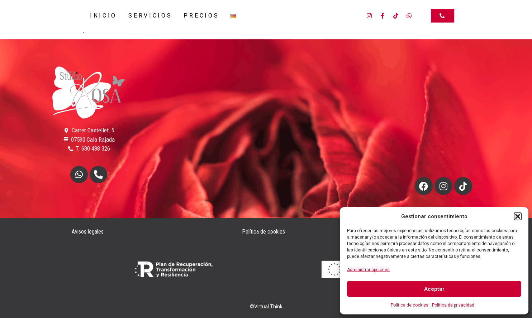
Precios (201, 15)
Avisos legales (88, 231)
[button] (517, 216)
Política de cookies (409, 305)
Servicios (150, 15)
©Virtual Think (266, 306)
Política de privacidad (453, 305)
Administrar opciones (368, 269)
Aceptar (434, 289)
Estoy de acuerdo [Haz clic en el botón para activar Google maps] (443, 130)
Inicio (103, 15)
